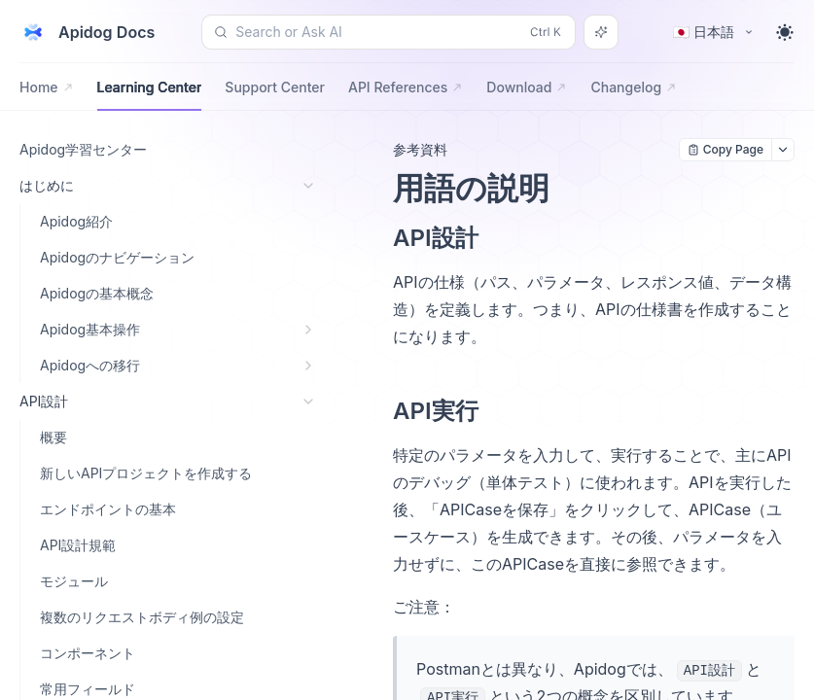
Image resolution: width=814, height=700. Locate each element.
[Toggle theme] (785, 32)
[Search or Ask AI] (601, 32)
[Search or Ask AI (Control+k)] (388, 32)
